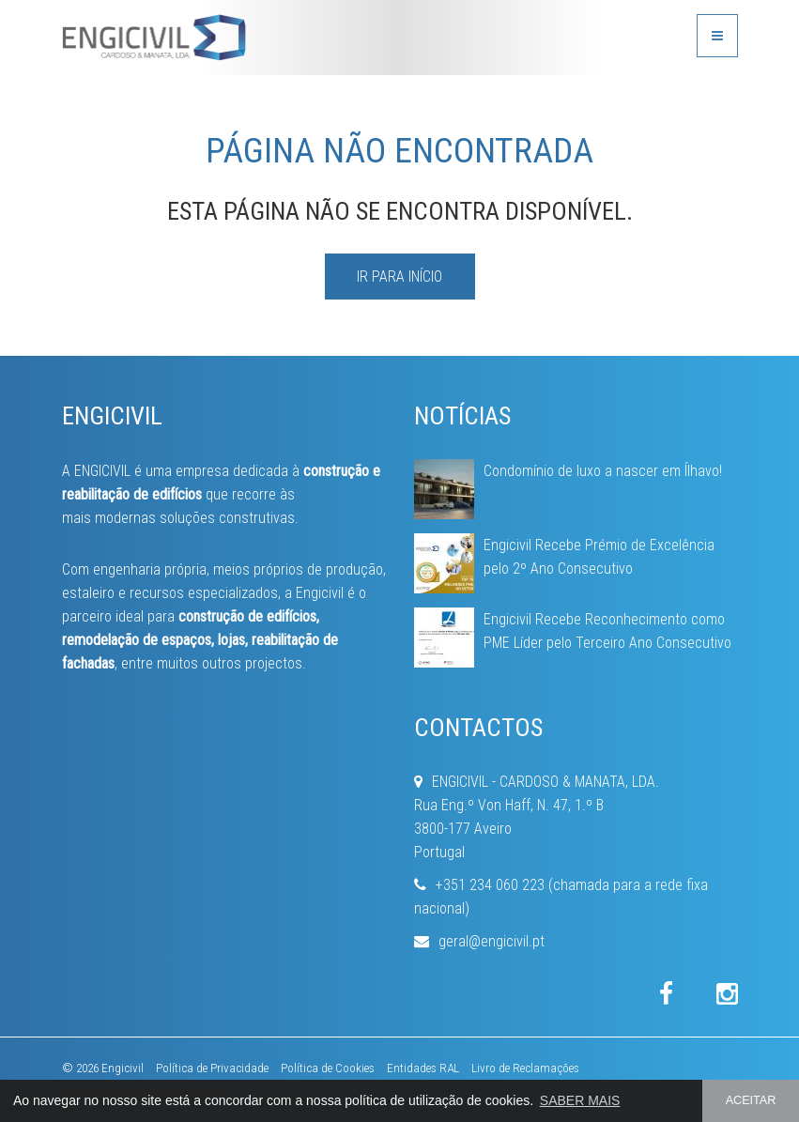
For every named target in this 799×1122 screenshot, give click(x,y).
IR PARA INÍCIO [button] (399, 276)
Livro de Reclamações (525, 1068)
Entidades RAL (423, 1068)
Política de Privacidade (212, 1068)
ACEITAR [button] (751, 1100)
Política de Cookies (328, 1068)
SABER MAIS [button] (580, 1100)
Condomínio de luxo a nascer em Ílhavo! (603, 471)
